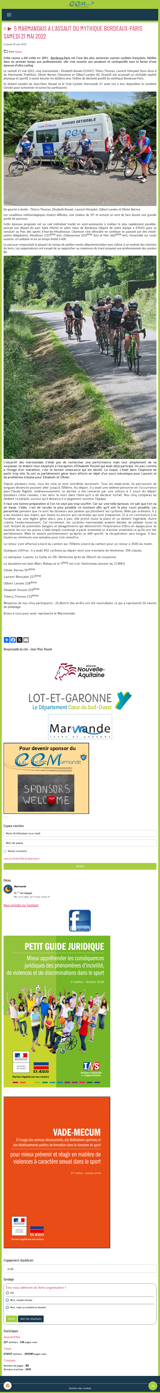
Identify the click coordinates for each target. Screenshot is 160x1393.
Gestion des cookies (80, 1388)
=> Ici (10, 1268)
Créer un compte (11, 858)
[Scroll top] (152, 1385)
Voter (11, 1319)
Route (18, 51)
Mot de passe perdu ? (30, 858)
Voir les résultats (30, 1319)
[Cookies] (8, 1386)
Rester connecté (17, 851)
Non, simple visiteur (21, 1300)
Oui (12, 1292)
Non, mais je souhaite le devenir (28, 1307)
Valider (80, 866)
